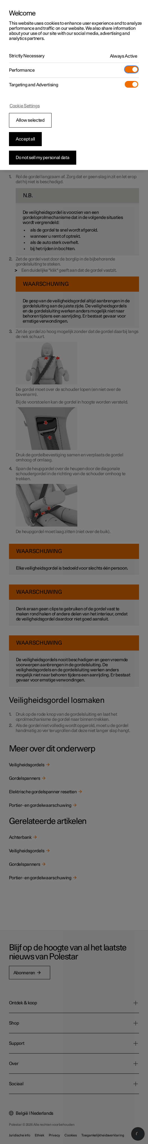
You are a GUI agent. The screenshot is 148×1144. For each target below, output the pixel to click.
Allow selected (30, 120)
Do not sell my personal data (43, 157)
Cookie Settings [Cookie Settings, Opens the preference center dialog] (25, 106)
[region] (74, 85)
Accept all (25, 139)
